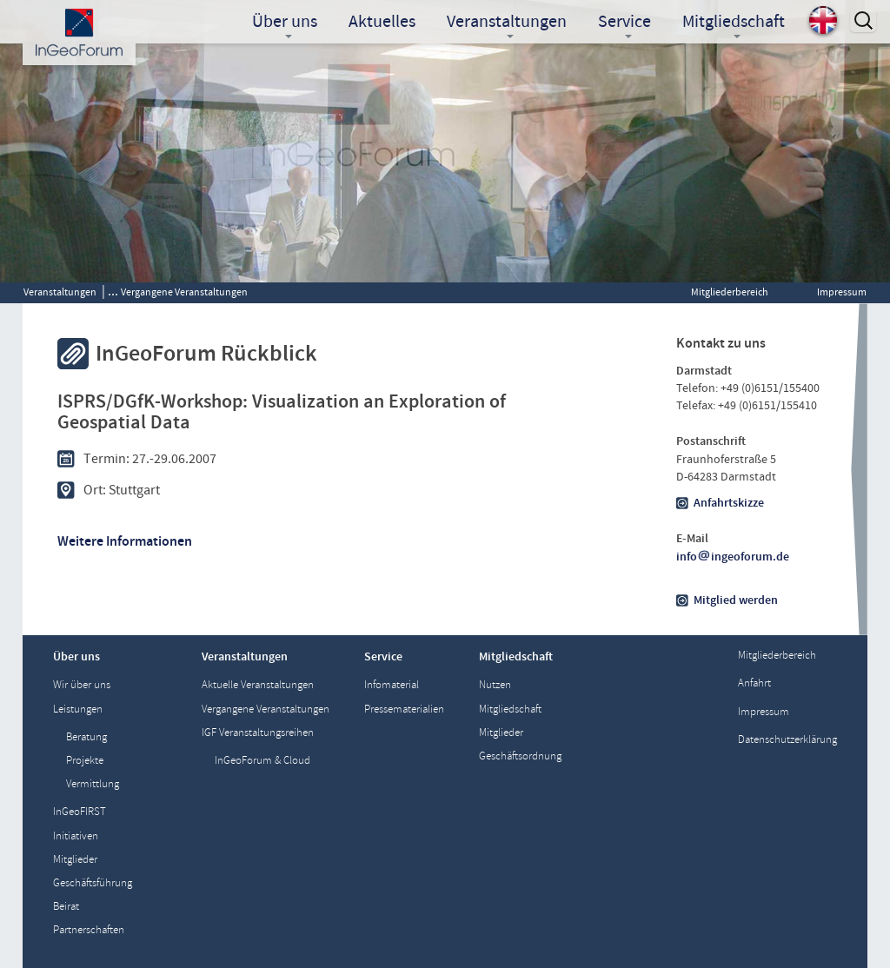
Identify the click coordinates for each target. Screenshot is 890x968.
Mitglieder (75, 859)
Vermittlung (92, 784)
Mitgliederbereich (729, 292)
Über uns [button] (284, 23)
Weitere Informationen (124, 541)
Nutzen (495, 685)
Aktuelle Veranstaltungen (258, 685)
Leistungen (78, 709)
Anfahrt (754, 683)
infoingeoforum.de (732, 557)
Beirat (66, 906)
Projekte (84, 760)
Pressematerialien (404, 709)
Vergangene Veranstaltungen (184, 292)
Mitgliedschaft (510, 709)
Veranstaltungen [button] (507, 23)
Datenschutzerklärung (787, 739)
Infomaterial (391, 685)
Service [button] (624, 23)
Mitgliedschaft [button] (733, 23)
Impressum (842, 292)
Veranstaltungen (59, 292)
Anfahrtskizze (729, 503)
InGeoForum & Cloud (262, 760)
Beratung (86, 737)
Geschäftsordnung (520, 756)
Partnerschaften (88, 930)
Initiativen (75, 836)
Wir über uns (81, 685)
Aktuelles (382, 21)
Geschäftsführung (92, 883)
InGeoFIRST (79, 812)
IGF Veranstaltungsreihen (258, 732)
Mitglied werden (736, 600)
